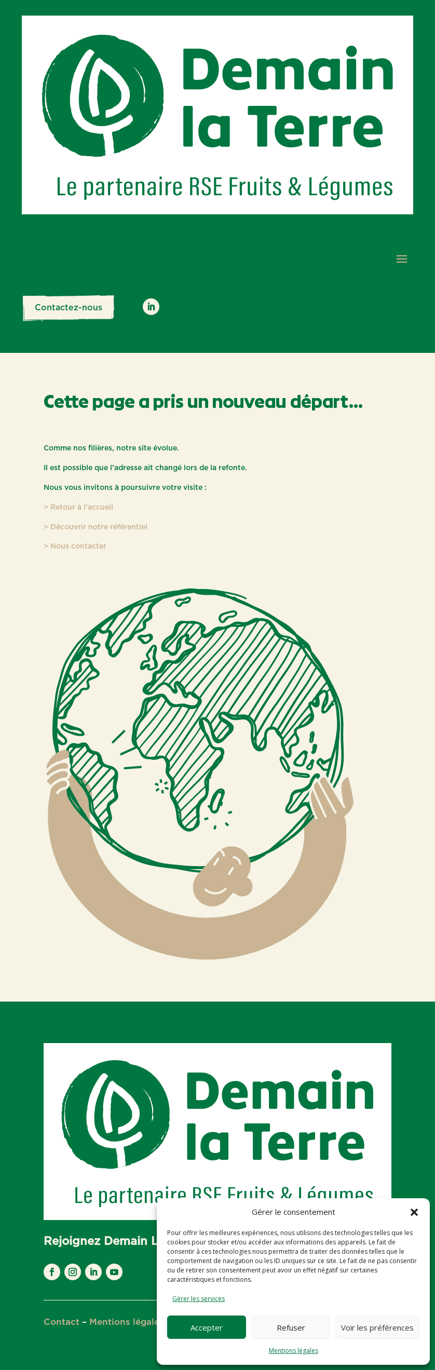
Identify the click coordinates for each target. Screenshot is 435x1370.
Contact (61, 1322)
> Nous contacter (75, 546)
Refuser (291, 1327)
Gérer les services (198, 1298)
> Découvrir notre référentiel (95, 527)
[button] (414, 1212)
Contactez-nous (68, 308)
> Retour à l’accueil (78, 507)
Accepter (207, 1327)
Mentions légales (293, 1350)
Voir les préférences (377, 1327)
